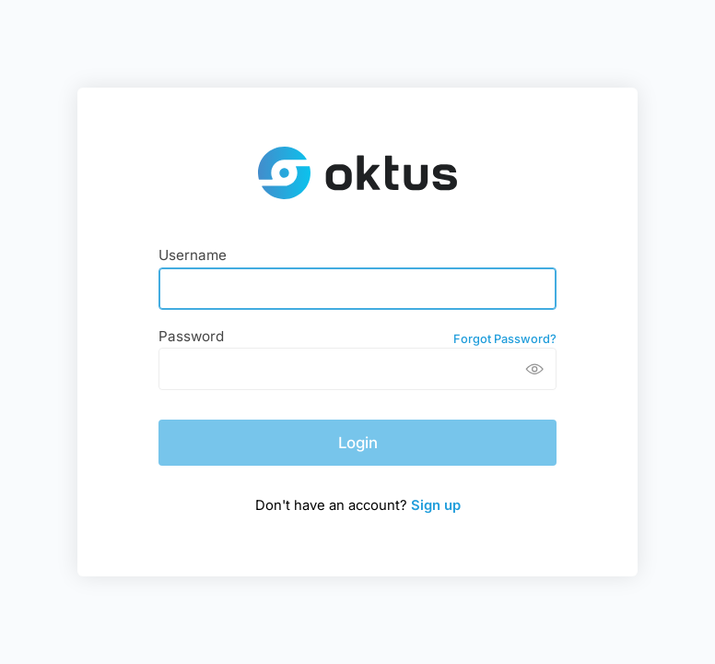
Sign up (436, 505)
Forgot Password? (505, 339)
